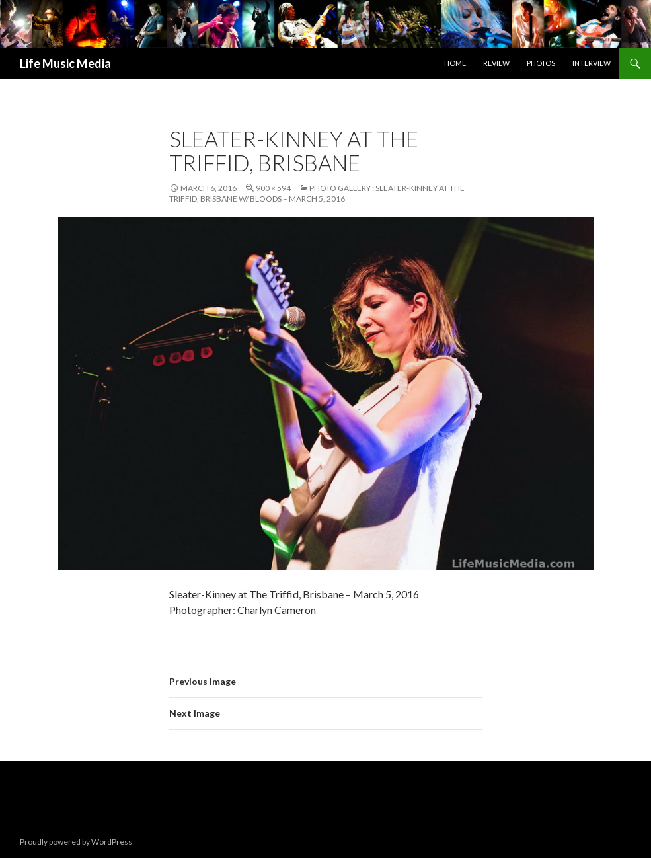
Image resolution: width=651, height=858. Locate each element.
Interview (591, 63)
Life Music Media (65, 63)
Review (496, 63)
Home (455, 63)
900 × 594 (273, 188)
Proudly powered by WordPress (76, 842)
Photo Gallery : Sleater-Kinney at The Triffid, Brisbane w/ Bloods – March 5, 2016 (317, 193)
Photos (541, 63)
